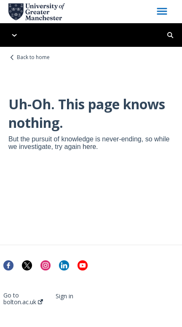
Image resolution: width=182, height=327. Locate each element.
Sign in (64, 296)
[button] (162, 11)
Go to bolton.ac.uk (23, 298)
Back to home (33, 57)
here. (90, 146)
